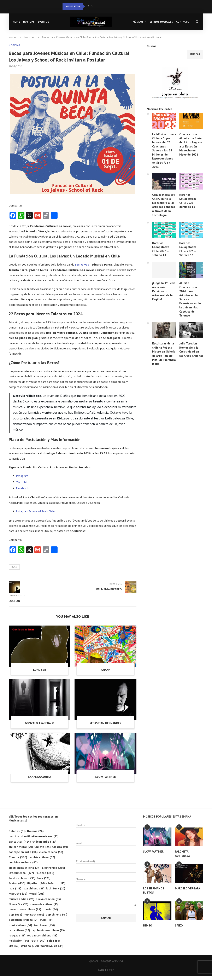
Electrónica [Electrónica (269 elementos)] (53, 868)
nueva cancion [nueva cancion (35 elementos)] (48, 899)
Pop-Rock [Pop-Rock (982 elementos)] (34, 914)
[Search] (197, 21)
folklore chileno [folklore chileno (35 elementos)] (22, 878)
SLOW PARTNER (105, 777)
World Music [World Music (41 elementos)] (51, 946)
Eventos (43, 21)
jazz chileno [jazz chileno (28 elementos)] (33, 888)
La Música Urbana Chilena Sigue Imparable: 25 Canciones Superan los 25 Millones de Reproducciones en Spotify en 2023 (164, 150)
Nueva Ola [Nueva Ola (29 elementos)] (18, 904)
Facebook (22, 488)
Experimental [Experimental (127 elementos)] (21, 873)
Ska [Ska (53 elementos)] (14, 946)
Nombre (106, 830)
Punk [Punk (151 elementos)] (46, 920)
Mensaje (106, 881)
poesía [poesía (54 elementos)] (50, 909)
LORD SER (39, 670)
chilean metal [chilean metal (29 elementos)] (21, 847)
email (106, 848)
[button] (88, 6)
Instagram (22, 476)
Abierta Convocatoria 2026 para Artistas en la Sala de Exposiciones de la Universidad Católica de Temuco (190, 299)
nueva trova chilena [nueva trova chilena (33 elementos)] (25, 909)
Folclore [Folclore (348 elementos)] (44, 873)
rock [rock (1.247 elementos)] (37, 940)
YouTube (22, 482)
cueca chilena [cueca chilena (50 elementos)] (51, 852)
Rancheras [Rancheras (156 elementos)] (44, 925)
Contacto (182, 21)
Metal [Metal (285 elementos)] (36, 893)
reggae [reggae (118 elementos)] (17, 935)
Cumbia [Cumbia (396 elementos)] (18, 857)
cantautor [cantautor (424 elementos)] (20, 841)
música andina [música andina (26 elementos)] (21, 899)
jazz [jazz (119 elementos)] (15, 888)
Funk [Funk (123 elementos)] (43, 878)
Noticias (29, 21)
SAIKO (179, 925)
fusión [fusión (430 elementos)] (17, 883)
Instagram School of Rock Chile (35, 511)
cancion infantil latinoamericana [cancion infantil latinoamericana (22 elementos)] (33, 836)
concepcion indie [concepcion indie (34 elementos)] (23, 852)
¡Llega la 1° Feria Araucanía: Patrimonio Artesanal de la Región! (163, 291)
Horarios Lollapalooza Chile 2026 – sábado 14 (160, 249)
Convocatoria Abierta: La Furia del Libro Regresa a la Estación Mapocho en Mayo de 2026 (190, 144)
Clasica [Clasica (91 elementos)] (60, 847)
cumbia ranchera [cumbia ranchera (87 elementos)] (23, 862)
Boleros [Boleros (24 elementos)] (35, 831)
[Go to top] (106, 970)
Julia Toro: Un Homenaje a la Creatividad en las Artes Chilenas (191, 350)
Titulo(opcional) (106, 866)
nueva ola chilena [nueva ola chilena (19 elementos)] (44, 904)
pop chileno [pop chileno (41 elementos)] (56, 914)
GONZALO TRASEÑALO (39, 723)
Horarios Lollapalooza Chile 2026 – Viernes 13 (187, 249)
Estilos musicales (161, 21)
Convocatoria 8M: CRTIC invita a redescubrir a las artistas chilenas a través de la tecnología (163, 205)
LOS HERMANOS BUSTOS (153, 890)
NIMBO (147, 925)
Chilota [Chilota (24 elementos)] (42, 847)
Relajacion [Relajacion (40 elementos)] (19, 940)
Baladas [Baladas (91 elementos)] (17, 831)
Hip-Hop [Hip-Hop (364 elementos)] (37, 883)
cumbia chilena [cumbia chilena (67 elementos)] (42, 857)
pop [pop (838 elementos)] (15, 914)
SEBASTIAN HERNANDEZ (105, 723)
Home (16, 21)
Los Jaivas (82, 264)
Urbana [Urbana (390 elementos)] (30, 946)
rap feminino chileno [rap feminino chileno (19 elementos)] (48, 930)
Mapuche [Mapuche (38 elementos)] (18, 893)
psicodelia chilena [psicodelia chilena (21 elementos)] (23, 920)
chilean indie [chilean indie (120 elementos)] (44, 841)
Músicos (138, 21)
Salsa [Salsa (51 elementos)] (53, 940)
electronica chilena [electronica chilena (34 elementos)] (24, 868)
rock (14, 567)
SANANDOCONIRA (39, 777)
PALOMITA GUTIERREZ (182, 854)
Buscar (151, 46)
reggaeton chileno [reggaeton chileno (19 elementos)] (42, 935)
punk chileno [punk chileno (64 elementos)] (20, 925)
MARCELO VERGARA (187, 888)
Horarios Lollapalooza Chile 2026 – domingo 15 (187, 201)
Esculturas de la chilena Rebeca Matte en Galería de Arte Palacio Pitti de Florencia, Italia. (164, 354)
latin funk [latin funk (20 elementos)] (55, 888)
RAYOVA (105, 670)
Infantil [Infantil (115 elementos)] (56, 883)
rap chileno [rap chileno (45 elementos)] (19, 930)
